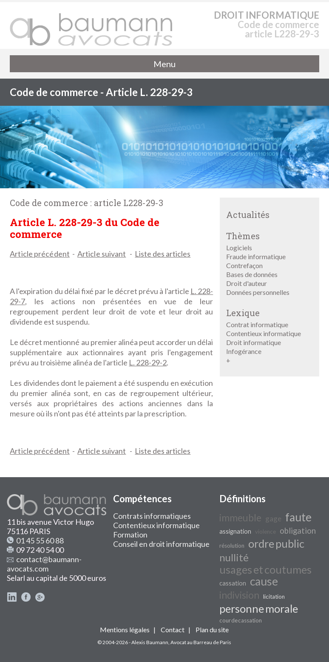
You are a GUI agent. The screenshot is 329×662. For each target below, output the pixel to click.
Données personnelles (257, 292)
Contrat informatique (257, 324)
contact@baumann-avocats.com (44, 563)
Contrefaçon (244, 265)
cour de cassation (240, 620)
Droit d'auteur (246, 283)
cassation (232, 583)
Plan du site (212, 629)
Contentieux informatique (263, 333)
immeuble (240, 517)
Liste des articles (162, 253)
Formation (130, 534)
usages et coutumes (265, 569)
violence (265, 531)
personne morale (258, 608)
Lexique (243, 312)
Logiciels (239, 247)
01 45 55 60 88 (40, 540)
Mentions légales (125, 629)
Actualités (247, 214)
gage (273, 518)
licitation (274, 596)
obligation (298, 530)
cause (264, 581)
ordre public (276, 543)
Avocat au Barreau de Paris (200, 642)
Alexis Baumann (149, 642)
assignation (235, 531)
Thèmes (243, 235)
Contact (172, 629)
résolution (231, 545)
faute (298, 517)
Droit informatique (253, 342)
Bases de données (252, 274)
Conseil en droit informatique (161, 544)
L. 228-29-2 (148, 362)
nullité (234, 557)
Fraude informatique (256, 256)
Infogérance (243, 351)
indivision (239, 595)
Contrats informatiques (152, 516)
